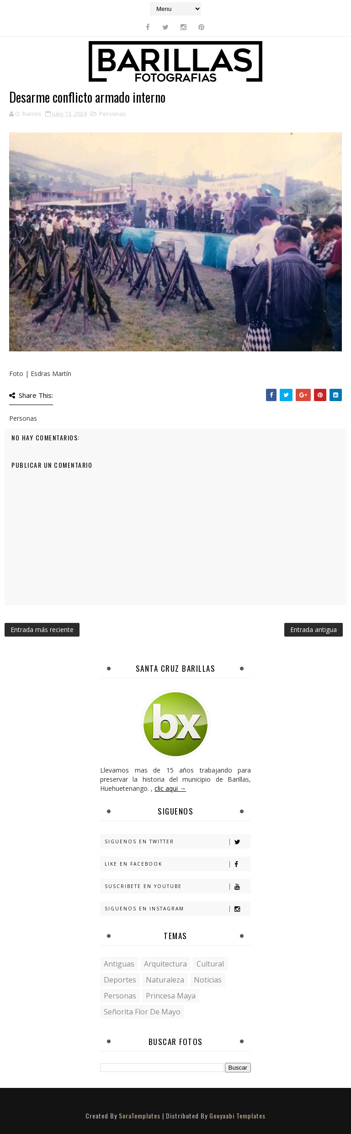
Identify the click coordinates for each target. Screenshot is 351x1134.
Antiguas (119, 964)
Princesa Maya (171, 996)
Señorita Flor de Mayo (142, 1012)
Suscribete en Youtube (177, 886)
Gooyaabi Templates (237, 1115)
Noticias (208, 980)
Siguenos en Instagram (177, 908)
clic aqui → (170, 788)
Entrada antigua (313, 629)
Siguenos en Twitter (177, 841)
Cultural (210, 964)
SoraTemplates (139, 1115)
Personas (112, 114)
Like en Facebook (177, 864)
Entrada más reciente (42, 629)
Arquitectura (165, 964)
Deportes (120, 980)
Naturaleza (165, 980)
